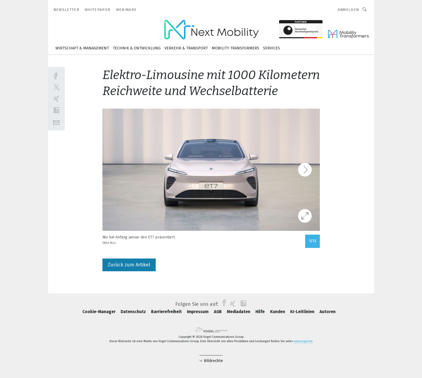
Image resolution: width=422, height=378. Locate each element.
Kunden (278, 311)
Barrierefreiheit (167, 311)
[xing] (56, 98)
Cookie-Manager (99, 311)
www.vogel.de (303, 341)
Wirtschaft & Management (82, 48)
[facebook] (56, 75)
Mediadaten (239, 311)
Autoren (328, 311)
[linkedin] (56, 110)
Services (271, 48)
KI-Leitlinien (302, 311)
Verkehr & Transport (186, 48)
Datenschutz (134, 311)
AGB (218, 311)
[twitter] (56, 87)
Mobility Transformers (235, 48)
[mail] (56, 122)
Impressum (198, 311)
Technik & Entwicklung (137, 48)
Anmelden (348, 9)
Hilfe (260, 311)
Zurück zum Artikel (129, 265)
